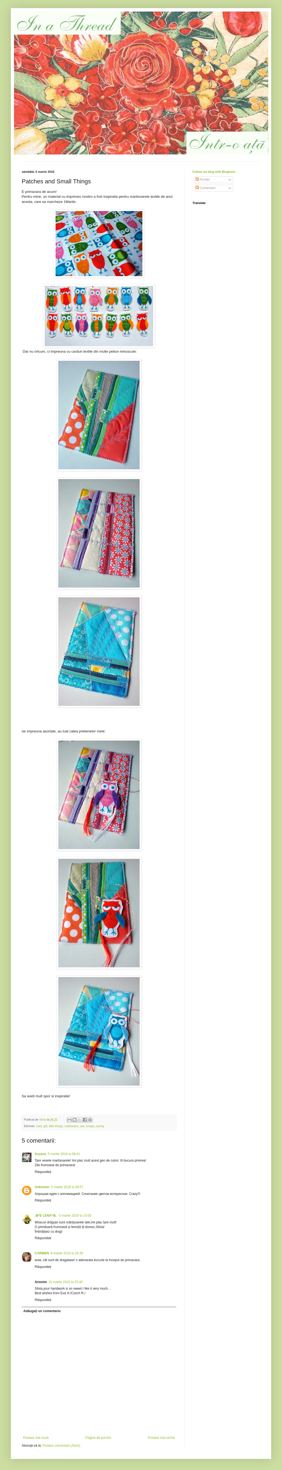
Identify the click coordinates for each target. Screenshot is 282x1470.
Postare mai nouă (36, 1438)
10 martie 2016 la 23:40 (66, 1282)
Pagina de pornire (98, 1438)
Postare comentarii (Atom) (61, 1445)
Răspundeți (43, 1172)
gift (45, 1126)
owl (82, 1126)
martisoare (71, 1126)
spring (100, 1126)
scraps (90, 1126)
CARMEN (42, 1253)
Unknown (42, 1187)
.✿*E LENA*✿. (46, 1215)
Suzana (40, 1154)
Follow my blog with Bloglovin (214, 171)
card (39, 1126)
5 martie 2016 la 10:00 (75, 1215)
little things (56, 1126)
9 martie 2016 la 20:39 (67, 1253)
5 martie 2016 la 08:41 (64, 1154)
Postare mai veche (161, 1438)
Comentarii (205, 188)
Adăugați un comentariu (41, 1311)
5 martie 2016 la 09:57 (67, 1187)
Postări (203, 179)
